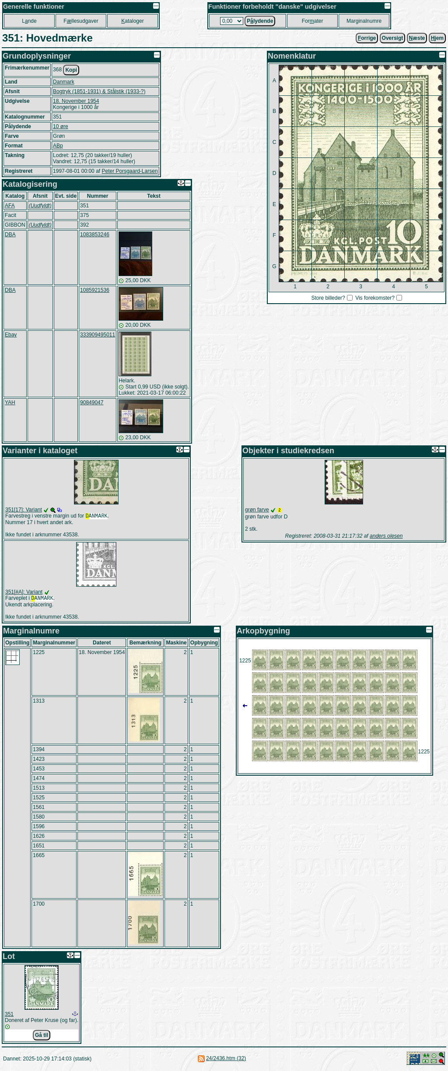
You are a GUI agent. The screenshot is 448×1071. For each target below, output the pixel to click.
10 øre (60, 126)
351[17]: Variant (23, 510)
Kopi (71, 70)
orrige (367, 38)
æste (417, 38)
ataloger (132, 21)
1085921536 (94, 290)
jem (437, 38)
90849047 (91, 402)
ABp (58, 146)
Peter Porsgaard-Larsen (130, 171)
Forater (312, 21)
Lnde (29, 21)
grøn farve (257, 510)
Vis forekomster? (375, 298)
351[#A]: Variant (23, 593)
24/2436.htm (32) (226, 1060)
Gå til (41, 1037)
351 (9, 1016)
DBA (10, 234)
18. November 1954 (76, 101)
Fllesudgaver (80, 21)
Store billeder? (328, 298)
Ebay (11, 335)
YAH (10, 402)
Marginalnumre (364, 21)
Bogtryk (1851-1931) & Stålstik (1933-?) (99, 91)
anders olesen (386, 536)
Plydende (260, 21)
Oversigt (392, 38)
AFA (10, 206)
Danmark (63, 82)
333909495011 (97, 335)
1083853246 (94, 234)
